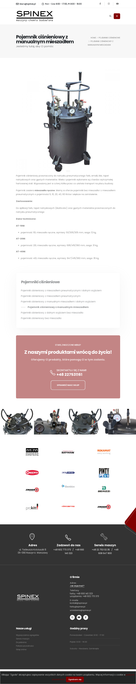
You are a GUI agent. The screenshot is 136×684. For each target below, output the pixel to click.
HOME (93, 37)
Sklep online (22, 650)
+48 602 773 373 (64, 549)
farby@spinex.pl (78, 607)
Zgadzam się (74, 679)
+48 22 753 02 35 (100, 549)
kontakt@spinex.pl (79, 603)
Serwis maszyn (23, 640)
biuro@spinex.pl (26, 3)
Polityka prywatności (25, 647)
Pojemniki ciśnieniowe (109, 37)
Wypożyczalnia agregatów (29, 636)
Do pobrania (22, 643)
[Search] (110, 16)
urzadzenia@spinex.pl (81, 611)
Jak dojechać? (78, 586)
